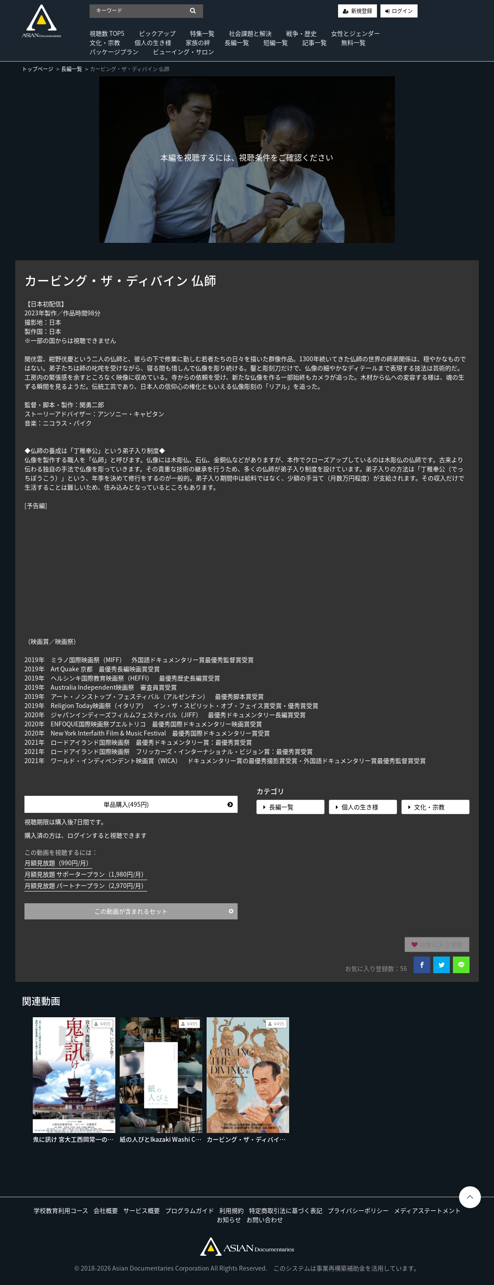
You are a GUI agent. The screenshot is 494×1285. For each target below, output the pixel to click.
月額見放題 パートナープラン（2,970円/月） (85, 885)
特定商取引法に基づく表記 (285, 1210)
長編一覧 (237, 42)
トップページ (37, 69)
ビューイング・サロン (183, 51)
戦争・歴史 (301, 33)
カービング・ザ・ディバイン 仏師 (253, 1139)
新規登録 (361, 11)
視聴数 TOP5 (107, 33)
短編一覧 (275, 42)
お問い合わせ (264, 1219)
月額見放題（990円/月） (58, 862)
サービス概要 (141, 1210)
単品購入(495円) (168, 804)
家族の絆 (198, 42)
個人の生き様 (153, 42)
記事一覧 (314, 42)
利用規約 (231, 1210)
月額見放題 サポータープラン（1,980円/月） (85, 874)
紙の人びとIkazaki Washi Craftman (169, 1139)
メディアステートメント (427, 1210)
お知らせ (229, 1219)
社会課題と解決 (250, 33)
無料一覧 (353, 42)
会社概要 (105, 1210)
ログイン (402, 11)
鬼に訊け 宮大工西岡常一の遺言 (76, 1139)
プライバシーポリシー (358, 1210)
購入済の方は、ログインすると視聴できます (85, 835)
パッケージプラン (114, 51)
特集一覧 (202, 33)
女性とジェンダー (355, 33)
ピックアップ (157, 33)
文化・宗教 (105, 42)
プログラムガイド (189, 1210)
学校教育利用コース (61, 1210)
